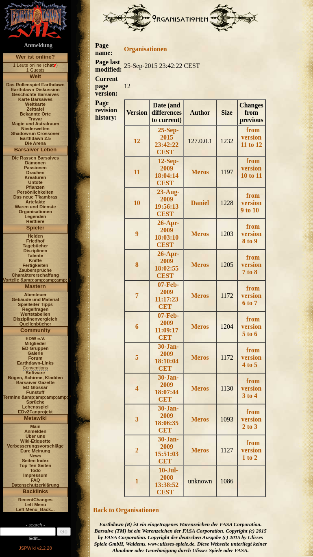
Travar (35, 118)
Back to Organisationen (126, 510)
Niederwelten (35, 128)
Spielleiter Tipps (35, 304)
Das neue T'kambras (35, 196)
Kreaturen (35, 177)
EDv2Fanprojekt (35, 411)
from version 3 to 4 (251, 388)
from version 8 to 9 (251, 234)
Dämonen (35, 162)
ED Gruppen (35, 348)
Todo (35, 470)
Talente (35, 255)
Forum (35, 358)
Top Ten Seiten (36, 465)
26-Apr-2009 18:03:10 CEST (167, 233)
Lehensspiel (35, 406)
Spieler (35, 228)
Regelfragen (35, 309)
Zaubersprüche (35, 270)
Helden (35, 236)
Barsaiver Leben (35, 149)
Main (35, 426)
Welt (35, 76)
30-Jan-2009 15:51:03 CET (167, 450)
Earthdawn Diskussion (35, 89)
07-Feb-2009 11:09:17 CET (167, 326)
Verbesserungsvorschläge (35, 445)
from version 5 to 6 (251, 326)
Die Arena (35, 143)
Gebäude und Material (35, 299)
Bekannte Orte (35, 113)
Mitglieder (35, 343)
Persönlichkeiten (35, 192)
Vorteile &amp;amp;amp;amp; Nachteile (46, 279)
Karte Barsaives (35, 99)
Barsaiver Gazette (35, 382)
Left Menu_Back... (35, 509)
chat (49, 65)
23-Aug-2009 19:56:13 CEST (167, 202)
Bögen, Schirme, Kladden (35, 377)
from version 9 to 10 (251, 203)
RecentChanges (35, 499)
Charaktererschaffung (35, 275)
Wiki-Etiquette (35, 441)
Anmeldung (38, 45)
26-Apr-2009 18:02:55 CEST (167, 264)
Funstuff (35, 392)
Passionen (35, 167)
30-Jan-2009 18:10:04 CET (167, 357)
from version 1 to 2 (251, 450)
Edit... (35, 538)
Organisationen (35, 211)
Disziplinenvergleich (35, 319)
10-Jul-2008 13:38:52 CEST (167, 481)
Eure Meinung (35, 450)
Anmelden (35, 431)
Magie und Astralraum (35, 123)
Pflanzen (35, 187)
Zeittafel (35, 109)
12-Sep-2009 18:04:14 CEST (167, 171)
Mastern (35, 286)
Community (35, 330)
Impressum (35, 475)
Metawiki (35, 418)
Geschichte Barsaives (35, 94)
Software (35, 372)
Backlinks (35, 491)
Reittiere (35, 221)
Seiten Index (35, 460)
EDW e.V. (35, 338)
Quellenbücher (35, 323)
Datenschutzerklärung (35, 485)
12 (138, 141)
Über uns (36, 436)
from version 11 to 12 (251, 137)
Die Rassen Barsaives (35, 157)
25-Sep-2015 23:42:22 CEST (167, 141)
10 (138, 202)
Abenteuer (35, 294)
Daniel (200, 202)
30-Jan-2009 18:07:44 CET (167, 388)
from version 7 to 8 (251, 264)
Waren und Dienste (35, 206)
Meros (200, 171)
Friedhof (35, 240)
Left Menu (35, 504)
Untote (35, 182)
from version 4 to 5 (251, 357)
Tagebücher (35, 245)
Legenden (35, 216)
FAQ (35, 480)
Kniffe (35, 260)
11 (137, 171)
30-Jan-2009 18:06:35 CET (167, 419)
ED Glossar (35, 387)
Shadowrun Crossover (35, 133)
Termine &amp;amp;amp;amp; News (42, 397)
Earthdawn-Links (35, 362)
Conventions (35, 367)
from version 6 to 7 (251, 295)
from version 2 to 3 (251, 419)
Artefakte (36, 201)
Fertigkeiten (35, 265)
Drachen (35, 172)
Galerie (35, 353)
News (35, 455)
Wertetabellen (35, 314)
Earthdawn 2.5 (35, 138)
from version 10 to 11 (251, 168)
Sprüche (35, 402)
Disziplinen (35, 250)
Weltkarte (35, 104)
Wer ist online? (35, 57)
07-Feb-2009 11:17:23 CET (167, 295)
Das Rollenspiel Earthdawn (35, 84)
